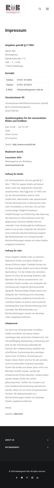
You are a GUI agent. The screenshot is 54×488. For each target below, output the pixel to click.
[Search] (38, 9)
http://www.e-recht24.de (23, 144)
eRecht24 (18, 414)
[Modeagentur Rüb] (13, 9)
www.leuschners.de (14, 165)
